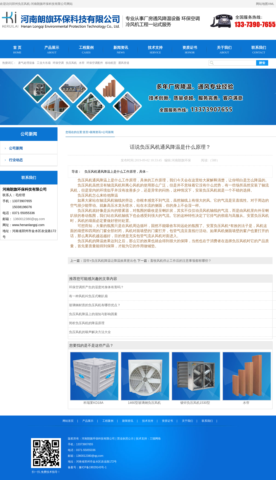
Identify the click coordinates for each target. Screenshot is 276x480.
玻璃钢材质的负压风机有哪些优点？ (95, 305)
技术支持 (155, 50)
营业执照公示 (125, 438)
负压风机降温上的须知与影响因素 (93, 314)
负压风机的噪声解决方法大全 (90, 332)
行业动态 (16, 160)
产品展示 (51, 50)
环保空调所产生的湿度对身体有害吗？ (96, 287)
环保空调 (58, 62)
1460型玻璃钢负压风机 (144, 402)
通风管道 (123, 62)
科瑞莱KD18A (93, 402)
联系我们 (259, 50)
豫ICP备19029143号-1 (92, 467)
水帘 (81, 62)
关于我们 (224, 50)
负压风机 (71, 62)
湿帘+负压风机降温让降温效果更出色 (110, 260)
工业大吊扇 (44, 62)
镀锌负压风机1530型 (195, 402)
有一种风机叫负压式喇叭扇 (88, 296)
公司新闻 (16, 148)
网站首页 (68, 420)
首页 (85, 132)
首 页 (17, 50)
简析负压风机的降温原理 (86, 323)
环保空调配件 (94, 62)
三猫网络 (155, 438)
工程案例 (86, 50)
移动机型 (110, 62)
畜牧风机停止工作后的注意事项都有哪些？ (180, 260)
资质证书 (189, 50)
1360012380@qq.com (29, 219)
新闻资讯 (121, 50)
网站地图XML (265, 4)
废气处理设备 (26, 62)
